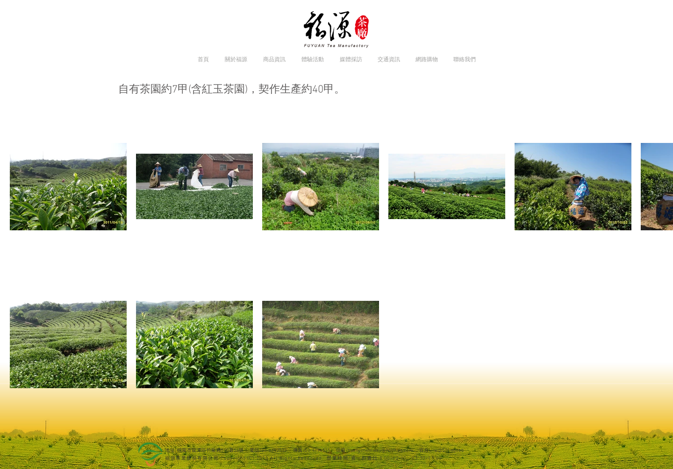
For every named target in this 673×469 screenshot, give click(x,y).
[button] (236, 59)
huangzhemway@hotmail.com (380, 451)
